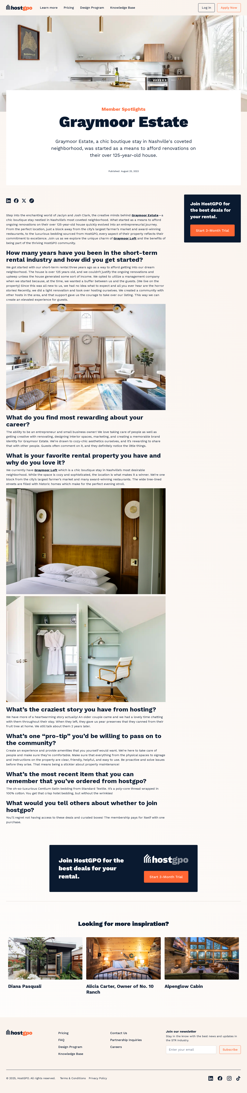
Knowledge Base (122, 7)
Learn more (49, 7)
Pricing (69, 7)
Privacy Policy (98, 1078)
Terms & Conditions (73, 1078)
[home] (19, 8)
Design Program (92, 7)
